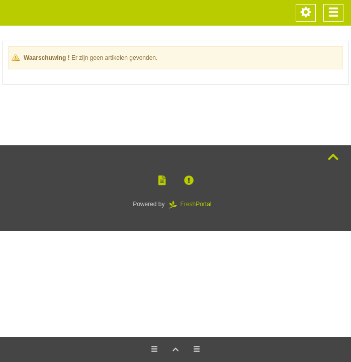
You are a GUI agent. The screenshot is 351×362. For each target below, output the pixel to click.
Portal (193, 204)
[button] (161, 180)
